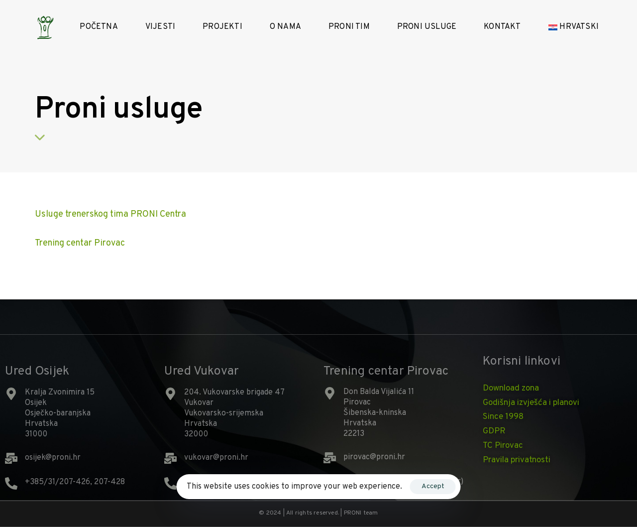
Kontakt (502, 27)
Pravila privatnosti (516, 460)
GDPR (494, 431)
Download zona (511, 388)
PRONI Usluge (426, 27)
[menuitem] (582, 27)
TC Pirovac (503, 445)
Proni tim (349, 27)
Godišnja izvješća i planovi (531, 402)
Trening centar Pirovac (80, 243)
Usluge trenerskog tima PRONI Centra (110, 214)
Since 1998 (503, 416)
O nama (285, 27)
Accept (433, 486)
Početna (98, 27)
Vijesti (160, 27)
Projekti (222, 27)
